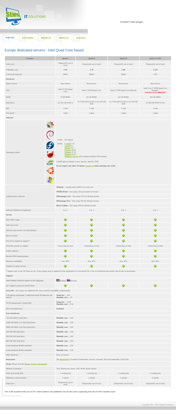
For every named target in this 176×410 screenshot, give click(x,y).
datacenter (64, 359)
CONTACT (81, 38)
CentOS (67, 144)
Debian (67, 148)
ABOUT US (64, 38)
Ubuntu (67, 150)
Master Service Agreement (35, 364)
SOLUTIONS (27, 38)
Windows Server (71, 156)
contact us (89, 166)
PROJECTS (46, 38)
